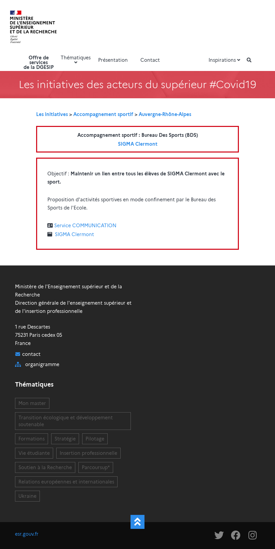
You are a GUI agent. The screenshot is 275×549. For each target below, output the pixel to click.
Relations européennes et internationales (66, 482)
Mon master (32, 403)
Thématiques (76, 60)
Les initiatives (52, 114)
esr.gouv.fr (27, 534)
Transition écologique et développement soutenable (65, 421)
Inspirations (225, 60)
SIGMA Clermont (137, 144)
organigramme (42, 364)
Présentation (113, 60)
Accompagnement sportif (103, 114)
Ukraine (27, 496)
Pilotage (95, 439)
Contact (150, 60)
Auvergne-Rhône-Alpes (165, 114)
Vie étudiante (34, 453)
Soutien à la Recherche (45, 467)
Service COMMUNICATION (85, 225)
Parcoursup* (96, 467)
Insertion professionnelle (88, 453)
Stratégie (65, 439)
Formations (31, 439)
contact (31, 354)
